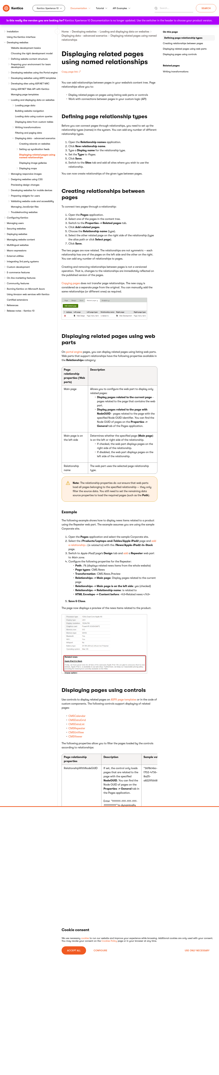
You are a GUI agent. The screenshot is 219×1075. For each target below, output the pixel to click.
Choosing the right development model (32, 53)
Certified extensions (17, 299)
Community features (18, 283)
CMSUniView (76, 732)
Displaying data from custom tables (34, 121)
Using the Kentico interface (21, 37)
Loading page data (25, 105)
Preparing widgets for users (25, 195)
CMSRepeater (76, 728)
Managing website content (21, 239)
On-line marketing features (21, 277)
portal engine (74, 351)
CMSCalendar (77, 716)
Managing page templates (25, 94)
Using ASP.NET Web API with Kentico (30, 89)
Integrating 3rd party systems (23, 261)
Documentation (80, 8)
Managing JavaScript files (24, 206)
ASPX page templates (123, 699)
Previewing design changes (25, 184)
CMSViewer (75, 736)
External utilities (15, 256)
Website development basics (26, 48)
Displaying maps (28, 168)
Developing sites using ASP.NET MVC (30, 83)
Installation (13, 31)
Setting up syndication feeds (34, 149)
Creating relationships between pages (183, 43)
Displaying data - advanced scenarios (35, 138)
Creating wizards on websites (34, 143)
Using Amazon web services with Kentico (28, 294)
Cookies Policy (109, 940)
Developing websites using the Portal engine (34, 72)
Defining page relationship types (183, 37)
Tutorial (101, 8)
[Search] (174, 8)
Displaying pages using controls (180, 54)
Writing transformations (28, 127)
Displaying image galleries (33, 163)
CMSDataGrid (77, 720)
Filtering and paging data (28, 132)
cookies (85, 938)
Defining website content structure (29, 58)
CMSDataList (76, 724)
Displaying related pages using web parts (185, 48)
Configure (100, 950)
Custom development (18, 267)
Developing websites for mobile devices (31, 190)
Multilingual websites (18, 245)
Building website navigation (29, 111)
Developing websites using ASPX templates (33, 78)
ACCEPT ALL (74, 950)
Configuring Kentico (17, 217)
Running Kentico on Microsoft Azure (26, 288)
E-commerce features (18, 272)
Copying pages (71, 283)
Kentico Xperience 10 (48, 8)
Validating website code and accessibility (32, 201)
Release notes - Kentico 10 (21, 310)
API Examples (121, 8)
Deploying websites (17, 234)
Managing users (15, 223)
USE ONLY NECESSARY (197, 950)
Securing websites (16, 228)
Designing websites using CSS (27, 179)
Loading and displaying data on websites (32, 100)
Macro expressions (16, 250)
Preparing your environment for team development (31, 65)
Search (206, 8)
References (12, 305)
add (125, 553)
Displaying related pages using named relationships (37, 156)
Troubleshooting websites (24, 212)
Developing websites (17, 42)
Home (65, 31)
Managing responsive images (26, 173)
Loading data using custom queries (33, 116)
